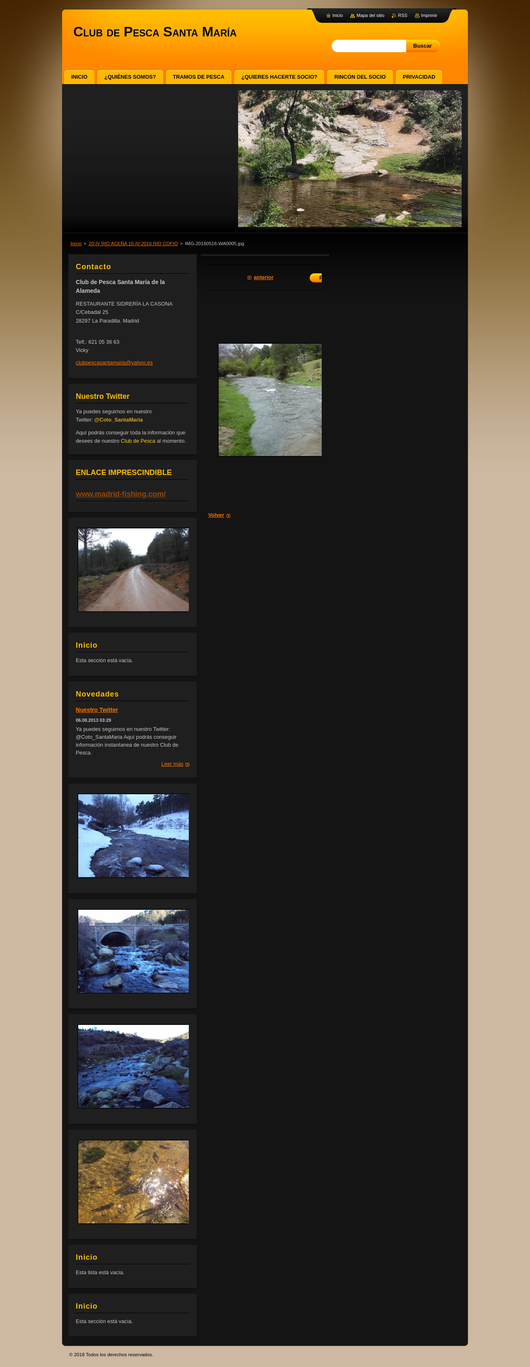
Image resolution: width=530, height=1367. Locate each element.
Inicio (76, 243)
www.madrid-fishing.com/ (121, 494)
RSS (402, 15)
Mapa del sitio (370, 15)
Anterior (264, 277)
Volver (216, 515)
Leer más (172, 764)
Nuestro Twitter (97, 709)
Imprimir (429, 15)
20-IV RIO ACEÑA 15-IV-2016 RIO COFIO (133, 243)
